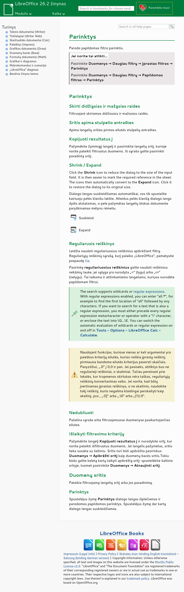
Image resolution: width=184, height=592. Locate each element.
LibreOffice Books (122, 533)
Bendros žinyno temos (24, 74)
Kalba (56, 13)
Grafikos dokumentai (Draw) (28, 49)
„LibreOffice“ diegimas (24, 70)
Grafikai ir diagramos (23, 61)
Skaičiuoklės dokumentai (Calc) (30, 40)
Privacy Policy (107, 554)
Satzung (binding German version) (86, 558)
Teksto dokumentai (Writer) (27, 32)
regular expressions (148, 291)
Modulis (21, 13)
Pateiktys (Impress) (22, 44)
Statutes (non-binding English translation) (147, 554)
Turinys (9, 27)
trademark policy (138, 578)
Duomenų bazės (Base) (24, 53)
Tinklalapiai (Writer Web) (26, 36)
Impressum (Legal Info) (79, 554)
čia (87, 260)
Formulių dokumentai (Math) (28, 57)
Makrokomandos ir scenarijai (28, 65)
